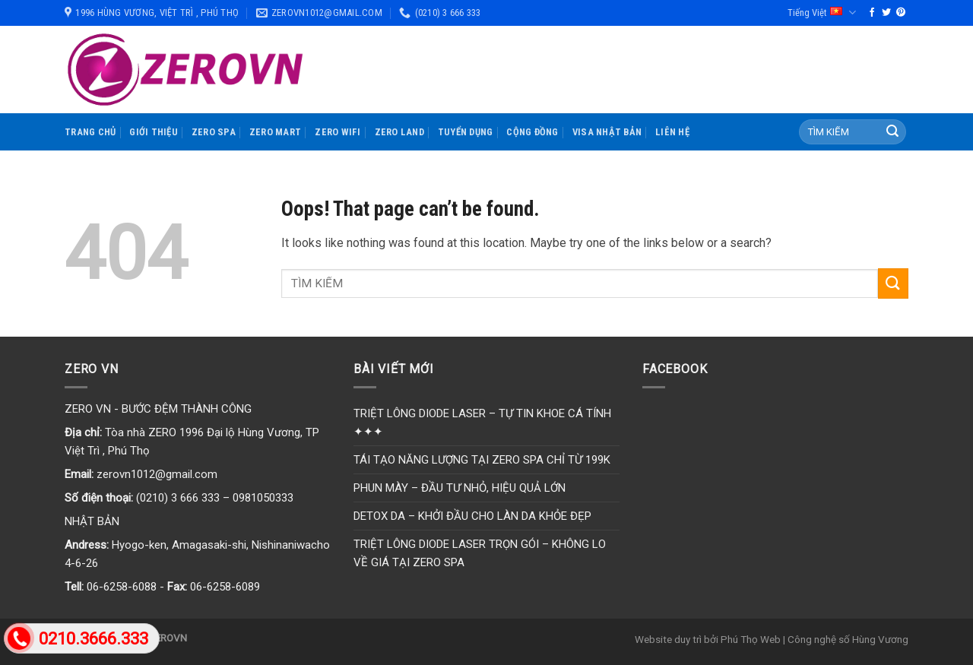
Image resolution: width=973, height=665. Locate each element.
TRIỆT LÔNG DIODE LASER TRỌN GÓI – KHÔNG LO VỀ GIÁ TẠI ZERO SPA (479, 553)
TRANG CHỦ (90, 132)
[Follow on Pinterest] (900, 13)
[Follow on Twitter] (886, 13)
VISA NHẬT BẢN (607, 132)
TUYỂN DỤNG (465, 132)
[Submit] (892, 132)
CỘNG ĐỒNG (532, 132)
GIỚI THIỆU (153, 132)
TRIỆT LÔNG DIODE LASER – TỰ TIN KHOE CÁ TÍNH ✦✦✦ (482, 423)
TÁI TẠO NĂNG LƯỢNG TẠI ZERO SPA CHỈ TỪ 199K (481, 460)
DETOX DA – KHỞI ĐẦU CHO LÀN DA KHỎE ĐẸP (472, 516)
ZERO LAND (399, 132)
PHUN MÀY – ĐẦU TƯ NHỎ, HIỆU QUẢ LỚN (459, 488)
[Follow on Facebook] (871, 13)
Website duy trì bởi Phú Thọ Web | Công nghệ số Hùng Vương (771, 639)
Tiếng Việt (822, 12)
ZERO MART (275, 132)
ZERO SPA (214, 132)
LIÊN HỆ (672, 132)
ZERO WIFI (337, 132)
